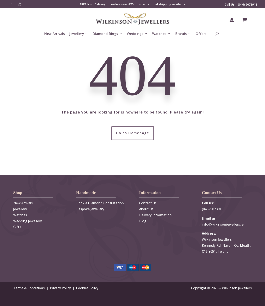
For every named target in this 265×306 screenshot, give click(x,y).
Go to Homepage (132, 133)
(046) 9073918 (241, 4)
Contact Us (148, 203)
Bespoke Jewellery (90, 209)
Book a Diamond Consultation (100, 203)
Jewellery (76, 33)
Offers (201, 33)
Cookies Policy (87, 288)
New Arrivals (54, 33)
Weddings (135, 33)
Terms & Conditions (29, 288)
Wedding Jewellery (27, 221)
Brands (181, 33)
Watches (159, 33)
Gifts (17, 227)
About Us (146, 209)
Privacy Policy (60, 288)
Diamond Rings (105, 33)
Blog (142, 221)
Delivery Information (155, 215)
